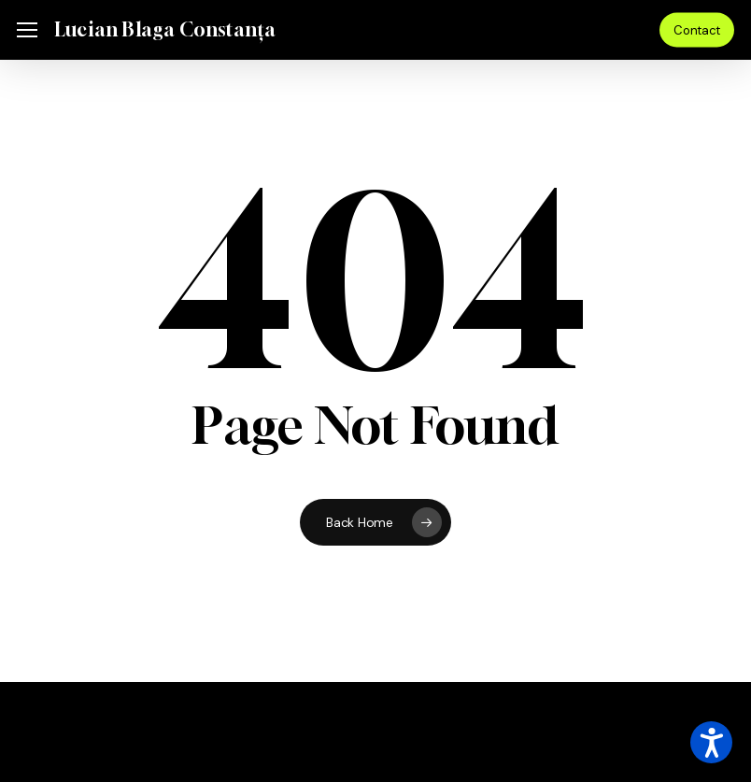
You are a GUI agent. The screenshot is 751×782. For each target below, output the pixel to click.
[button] (27, 30)
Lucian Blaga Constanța (165, 30)
